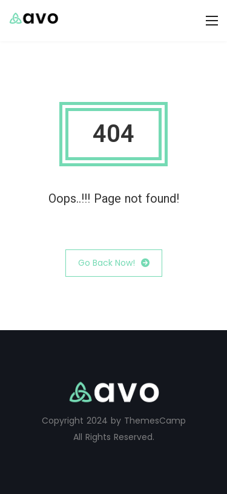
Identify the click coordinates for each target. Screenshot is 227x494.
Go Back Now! (114, 263)
